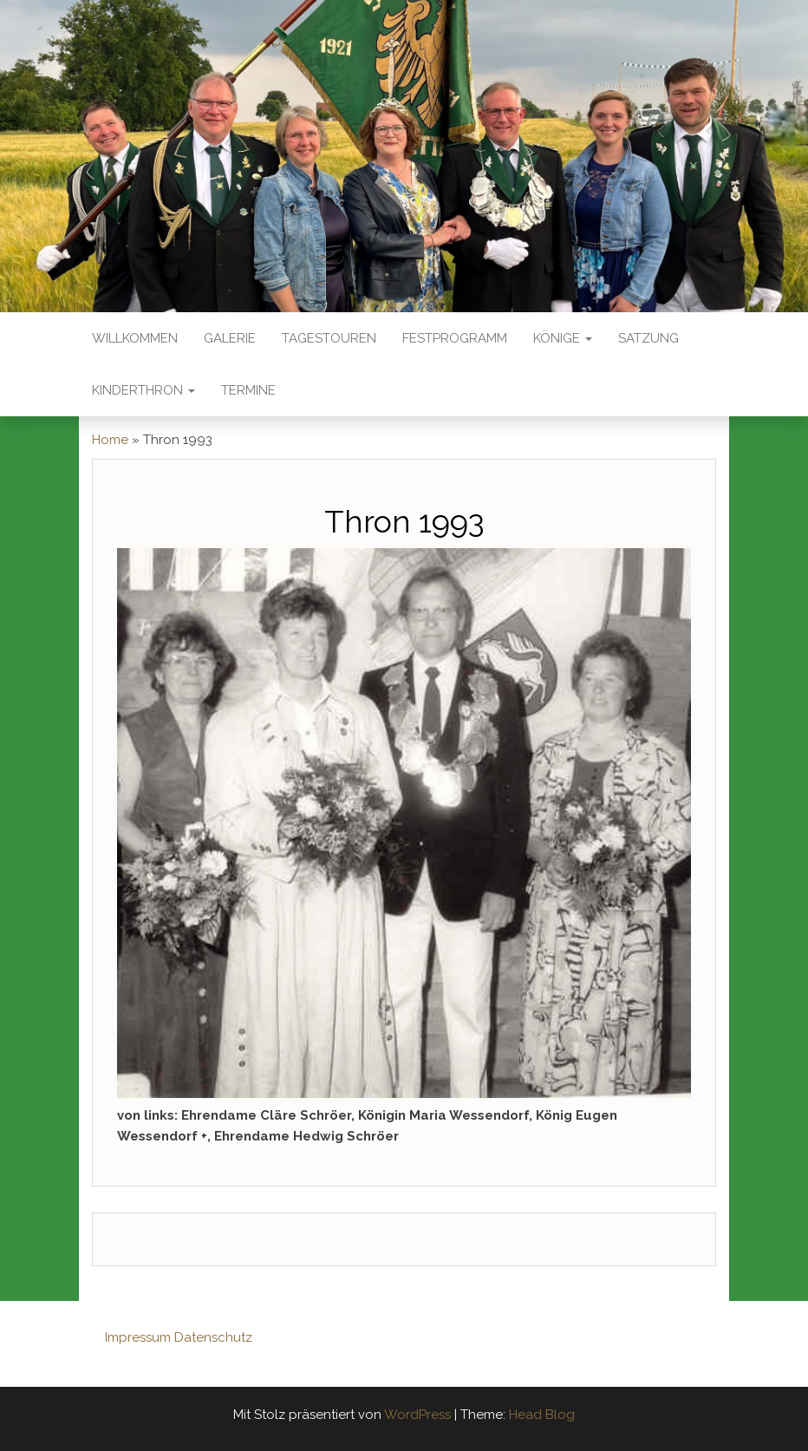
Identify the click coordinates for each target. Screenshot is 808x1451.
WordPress (417, 1414)
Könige (562, 338)
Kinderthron (143, 390)
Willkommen (135, 338)
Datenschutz (213, 1337)
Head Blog (542, 1414)
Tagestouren (329, 338)
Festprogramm (454, 338)
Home (110, 440)
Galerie (230, 338)
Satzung (648, 338)
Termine (248, 390)
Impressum (138, 1337)
